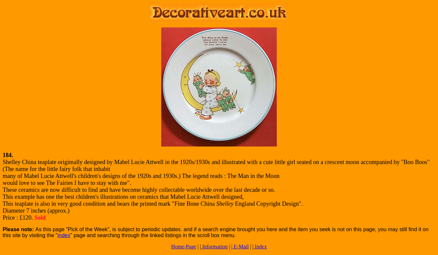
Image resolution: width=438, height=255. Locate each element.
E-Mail (240, 246)
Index (260, 246)
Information (214, 246)
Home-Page (183, 246)
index (64, 235)
